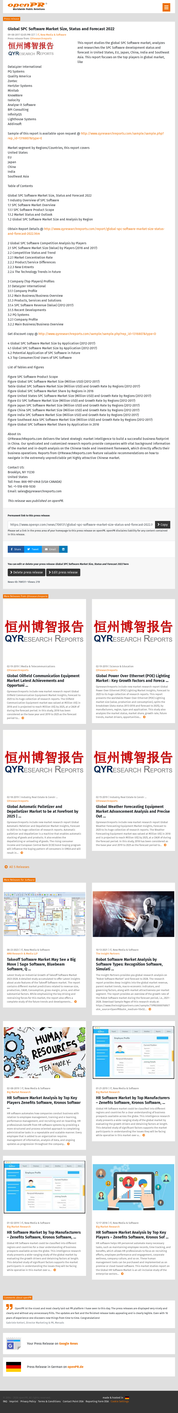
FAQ (5, 1401)
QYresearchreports (41, 38)
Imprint (13, 1401)
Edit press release (63, 572)
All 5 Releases (16, 867)
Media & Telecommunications (38, 666)
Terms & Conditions (49, 1401)
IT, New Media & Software (51, 34)
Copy (163, 525)
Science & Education (122, 666)
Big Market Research (19, 1092)
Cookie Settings (120, 1401)
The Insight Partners (108, 953)
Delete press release (26, 572)
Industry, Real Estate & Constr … (39, 797)
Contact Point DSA (73, 1401)
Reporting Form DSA (97, 1401)
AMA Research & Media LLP (22, 953)
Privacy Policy (28, 1401)
